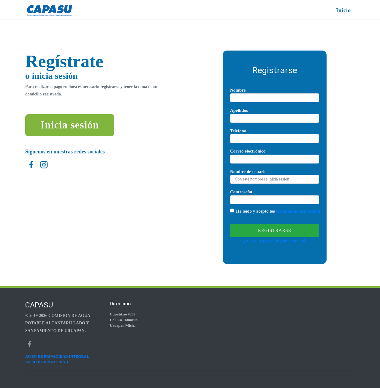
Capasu (39, 305)
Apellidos (239, 110)
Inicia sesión (70, 125)
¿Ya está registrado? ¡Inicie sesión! (274, 240)
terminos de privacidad (298, 211)
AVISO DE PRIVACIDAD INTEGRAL (57, 356)
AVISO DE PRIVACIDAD (46, 362)
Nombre (238, 90)
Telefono (238, 130)
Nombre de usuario (248, 171)
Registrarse (274, 230)
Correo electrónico (247, 151)
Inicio (343, 10)
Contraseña (241, 191)
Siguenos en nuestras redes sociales (65, 152)
